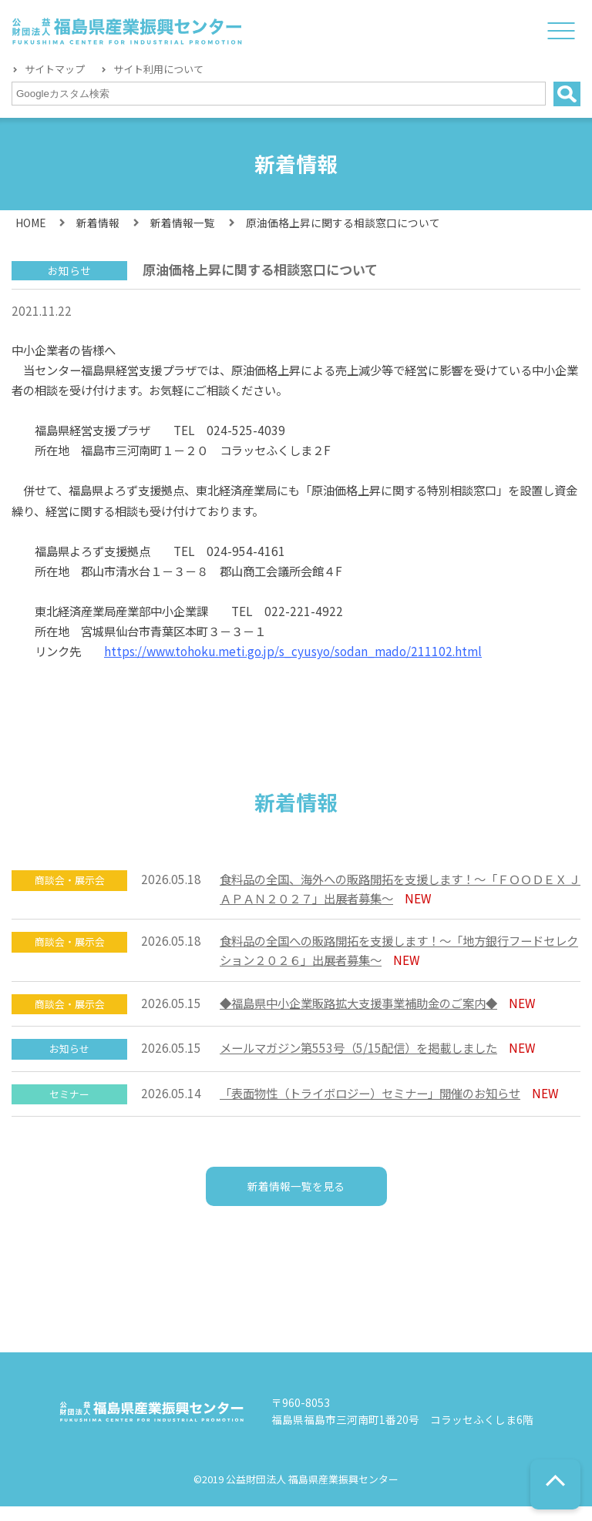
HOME (30, 222)
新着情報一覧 (182, 222)
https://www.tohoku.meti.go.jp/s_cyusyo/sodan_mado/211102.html (293, 650)
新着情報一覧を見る (296, 1194)
